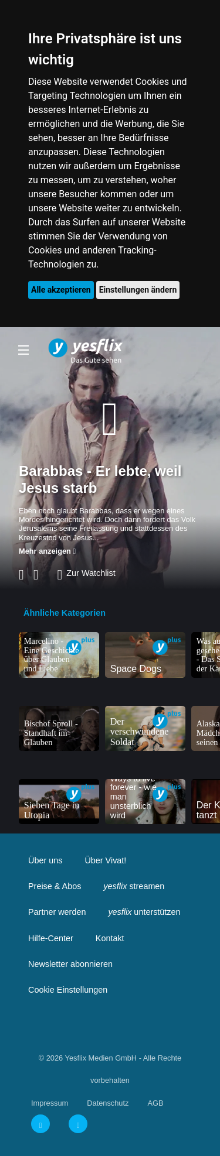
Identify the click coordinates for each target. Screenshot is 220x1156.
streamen (133, 886)
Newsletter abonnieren (70, 964)
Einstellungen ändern (138, 289)
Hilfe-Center (50, 938)
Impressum (49, 1103)
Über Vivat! (105, 860)
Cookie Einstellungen (67, 989)
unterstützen (144, 912)
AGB (155, 1103)
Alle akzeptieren (61, 289)
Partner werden (57, 912)
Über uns (45, 860)
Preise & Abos (54, 886)
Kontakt (110, 938)
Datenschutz (107, 1103)
